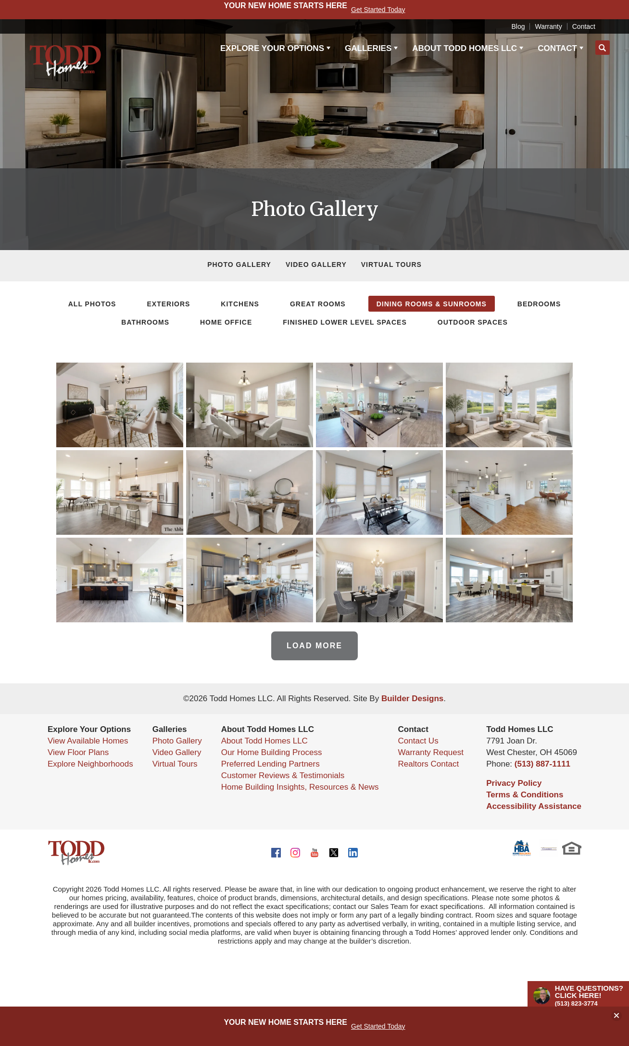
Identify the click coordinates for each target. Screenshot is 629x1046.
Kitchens (240, 304)
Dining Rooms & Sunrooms (432, 304)
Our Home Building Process (271, 752)
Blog (518, 26)
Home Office (226, 322)
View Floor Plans (78, 752)
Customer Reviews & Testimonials (283, 775)
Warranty (548, 26)
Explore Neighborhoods (90, 764)
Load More (314, 646)
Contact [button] (557, 48)
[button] (602, 48)
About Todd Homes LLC (264, 740)
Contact (583, 26)
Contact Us (418, 740)
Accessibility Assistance (533, 806)
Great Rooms (318, 304)
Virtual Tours (391, 264)
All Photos (92, 304)
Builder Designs (412, 698)
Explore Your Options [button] (272, 48)
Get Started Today (378, 1026)
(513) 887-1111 (542, 764)
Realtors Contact (428, 764)
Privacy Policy (513, 783)
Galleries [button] (368, 48)
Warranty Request (431, 752)
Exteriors (168, 304)
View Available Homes (88, 740)
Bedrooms (539, 304)
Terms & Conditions (524, 794)
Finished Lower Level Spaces (345, 322)
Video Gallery (316, 264)
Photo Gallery (239, 264)
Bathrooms (145, 322)
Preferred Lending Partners (270, 764)
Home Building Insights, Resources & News (300, 787)
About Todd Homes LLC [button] (464, 48)
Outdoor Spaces (473, 322)
